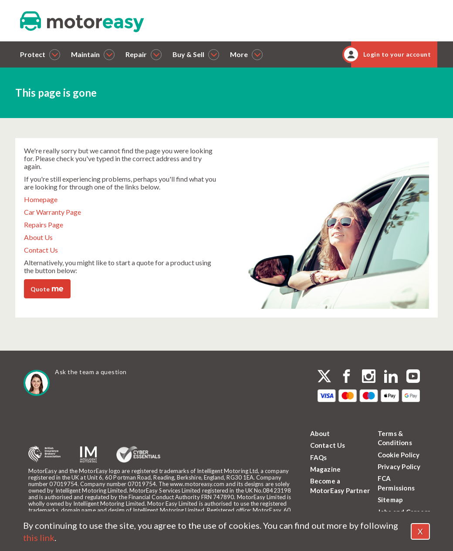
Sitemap (390, 500)
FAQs (318, 457)
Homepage (40, 199)
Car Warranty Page (52, 212)
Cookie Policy (399, 455)
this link (38, 537)
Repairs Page (43, 224)
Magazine (325, 469)
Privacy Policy (399, 466)
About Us (38, 237)
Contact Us (41, 250)
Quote (46, 288)
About (320, 433)
